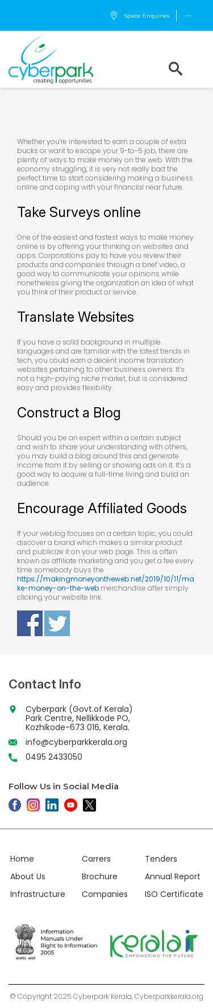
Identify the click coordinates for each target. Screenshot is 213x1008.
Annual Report (173, 876)
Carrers (96, 858)
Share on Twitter (57, 623)
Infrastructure (37, 894)
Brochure (100, 876)
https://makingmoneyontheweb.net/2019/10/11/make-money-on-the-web (105, 583)
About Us (27, 876)
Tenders (161, 858)
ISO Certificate (174, 894)
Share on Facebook (30, 623)
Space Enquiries (139, 15)
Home (22, 858)
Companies (105, 894)
